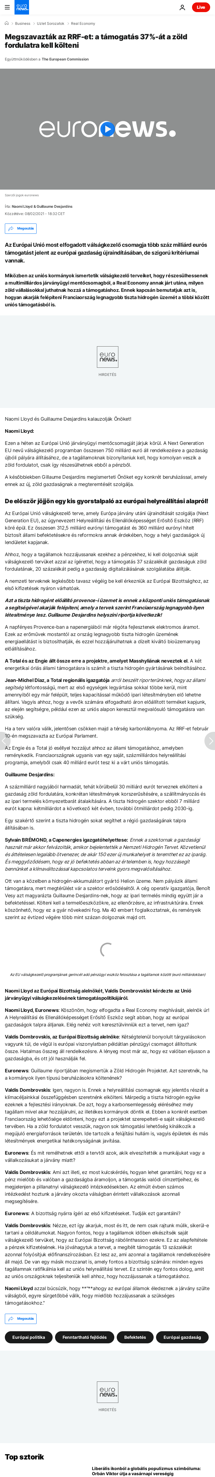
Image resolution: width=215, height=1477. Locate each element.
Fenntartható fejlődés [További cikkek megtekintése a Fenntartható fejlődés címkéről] (85, 1336)
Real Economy (83, 23)
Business (22, 23)
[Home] (6, 23)
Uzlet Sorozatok (50, 23)
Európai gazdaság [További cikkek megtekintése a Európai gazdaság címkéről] (182, 1336)
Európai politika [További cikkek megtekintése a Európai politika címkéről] (28, 1336)
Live (201, 7)
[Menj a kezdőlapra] (22, 7)
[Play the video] (107, 129)
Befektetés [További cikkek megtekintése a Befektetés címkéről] (135, 1336)
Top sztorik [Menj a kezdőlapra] (24, 1457)
